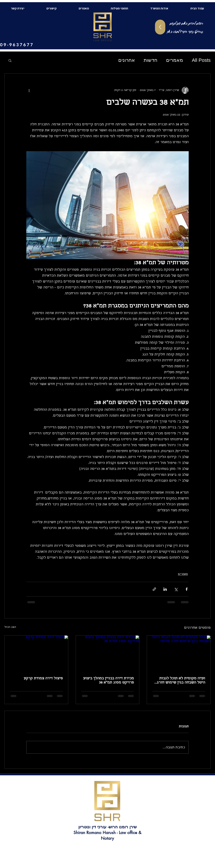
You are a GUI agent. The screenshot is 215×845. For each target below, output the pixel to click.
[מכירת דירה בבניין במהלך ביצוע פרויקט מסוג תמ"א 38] (107, 653)
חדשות (150, 60)
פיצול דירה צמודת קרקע (43, 678)
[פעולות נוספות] (29, 90)
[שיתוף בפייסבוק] (187, 589)
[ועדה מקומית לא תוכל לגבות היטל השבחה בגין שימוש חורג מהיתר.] (178, 653)
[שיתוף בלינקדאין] (165, 589)
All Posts (201, 60)
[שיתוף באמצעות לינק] (154, 589)
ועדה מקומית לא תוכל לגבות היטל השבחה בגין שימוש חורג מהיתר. (181, 680)
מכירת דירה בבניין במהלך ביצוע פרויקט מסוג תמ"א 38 (108, 680)
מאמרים (174, 60)
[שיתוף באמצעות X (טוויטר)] (176, 589)
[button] (10, 60)
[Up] (160, 27)
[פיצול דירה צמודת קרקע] (36, 653)
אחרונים (126, 60)
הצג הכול (10, 627)
